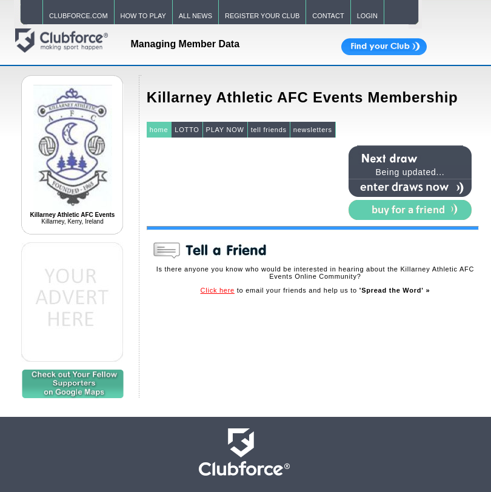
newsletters (312, 129)
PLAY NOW (225, 129)
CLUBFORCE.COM (78, 15)
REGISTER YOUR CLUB (262, 15)
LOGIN (367, 15)
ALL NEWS (195, 15)
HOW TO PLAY (143, 15)
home (159, 129)
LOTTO (187, 129)
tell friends (269, 129)
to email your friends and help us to (315, 290)
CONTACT (328, 15)
